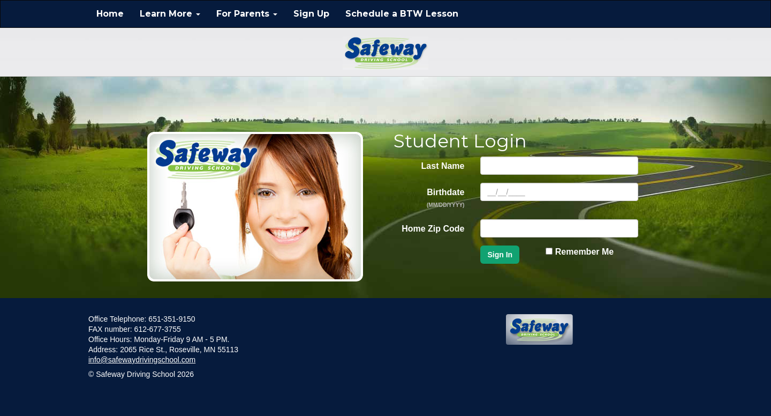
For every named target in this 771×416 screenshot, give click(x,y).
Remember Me (580, 251)
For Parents (246, 14)
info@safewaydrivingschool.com (141, 359)
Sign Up (311, 14)
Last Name (443, 165)
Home (110, 14)
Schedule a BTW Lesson (401, 14)
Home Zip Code (433, 228)
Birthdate (446, 198)
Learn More (170, 14)
